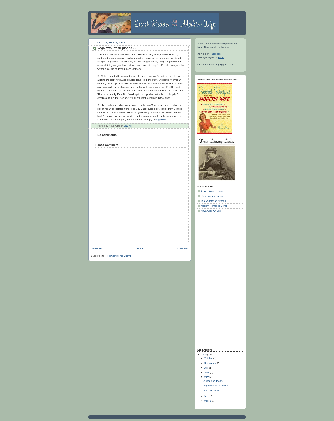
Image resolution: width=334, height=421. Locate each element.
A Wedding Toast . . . (214, 381)
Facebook (215, 53)
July (206, 367)
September (210, 363)
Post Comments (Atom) (118, 255)
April (207, 396)
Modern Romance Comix (214, 206)
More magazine (211, 390)
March (208, 400)
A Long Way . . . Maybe (213, 191)
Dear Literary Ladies (212, 196)
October (208, 358)
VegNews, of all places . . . (217, 385)
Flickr (221, 57)
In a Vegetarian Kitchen (213, 201)
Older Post (183, 248)
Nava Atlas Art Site (211, 210)
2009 (204, 354)
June (207, 372)
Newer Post (97, 248)
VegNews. (160, 119)
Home (140, 248)
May (206, 377)
